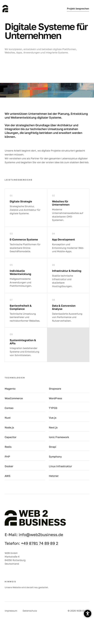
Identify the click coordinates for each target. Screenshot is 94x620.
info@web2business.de (41, 534)
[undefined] (88, 614)
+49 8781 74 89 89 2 (39, 543)
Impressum (11, 610)
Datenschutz (30, 610)
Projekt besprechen (78, 9)
